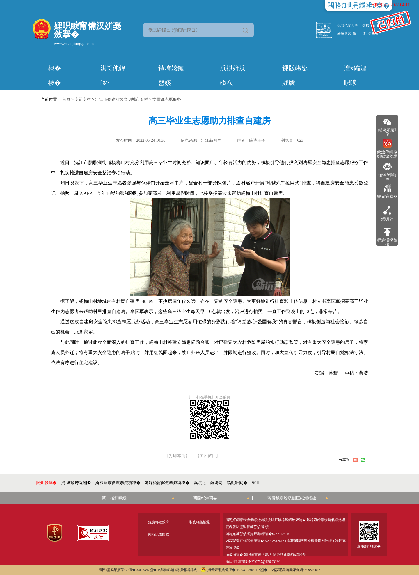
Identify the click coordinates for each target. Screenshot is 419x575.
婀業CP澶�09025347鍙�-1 (138, 570)
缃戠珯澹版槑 (158, 534)
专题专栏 (82, 99)
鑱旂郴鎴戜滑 (158, 522)
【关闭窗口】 (208, 456)
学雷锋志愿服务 (166, 99)
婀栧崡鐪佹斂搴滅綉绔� (117, 483)
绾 (255, 483)
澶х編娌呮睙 (355, 75)
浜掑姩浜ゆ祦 (233, 75)
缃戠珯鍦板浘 (199, 522)
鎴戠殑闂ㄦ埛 (347, 26)
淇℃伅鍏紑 (112, 75)
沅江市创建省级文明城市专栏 (121, 99)
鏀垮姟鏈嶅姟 (171, 75)
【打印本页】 (177, 456)
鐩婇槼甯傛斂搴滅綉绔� (167, 483)
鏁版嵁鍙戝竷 (295, 75)
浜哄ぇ (200, 483)
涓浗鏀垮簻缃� (76, 483)
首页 (66, 99)
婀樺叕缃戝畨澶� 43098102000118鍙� (234, 570)
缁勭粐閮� (237, 483)
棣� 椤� (54, 75)
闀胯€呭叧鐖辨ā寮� (358, 5)
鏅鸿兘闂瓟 (346, 34)
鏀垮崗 (216, 483)
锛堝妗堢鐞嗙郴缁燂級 (178, 570)
